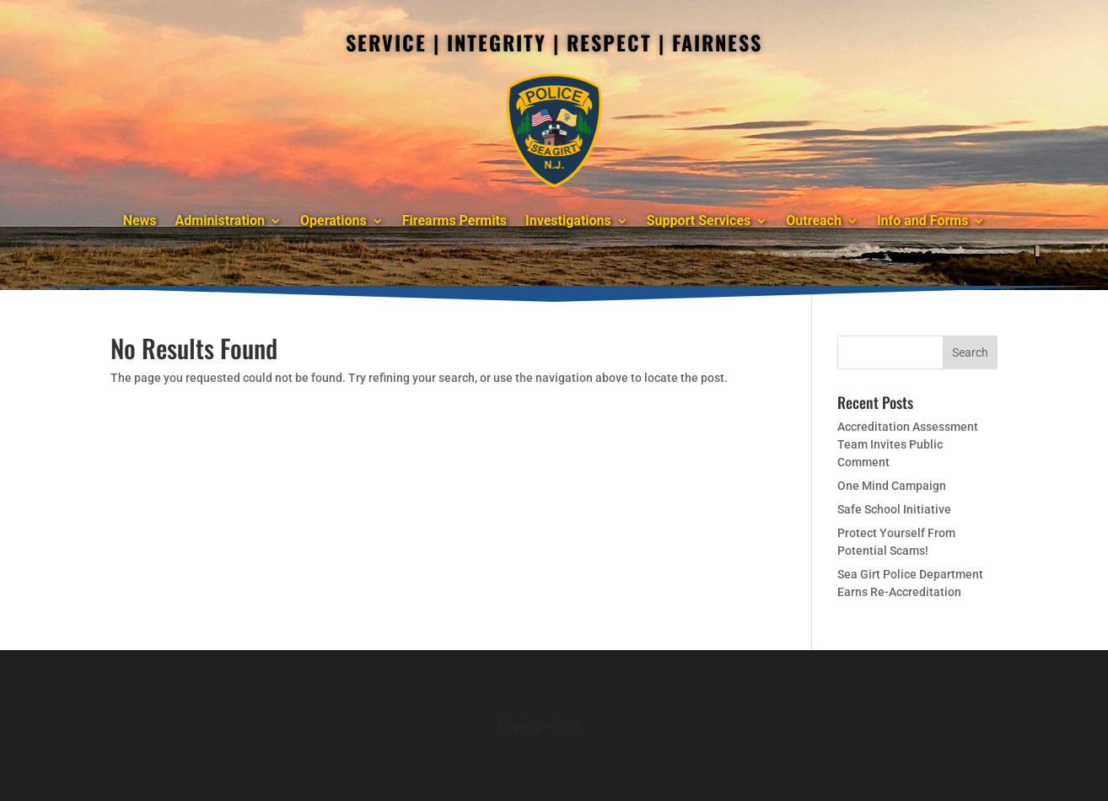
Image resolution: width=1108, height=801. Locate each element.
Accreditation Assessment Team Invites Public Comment (907, 444)
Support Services (699, 220)
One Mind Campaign (891, 485)
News (140, 220)
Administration (220, 220)
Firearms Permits (454, 220)
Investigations (568, 220)
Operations (333, 220)
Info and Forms (922, 220)
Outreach (814, 220)
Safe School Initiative (894, 509)
